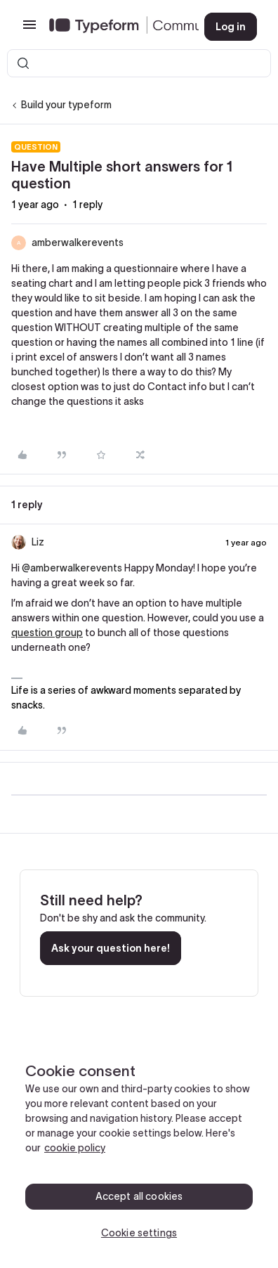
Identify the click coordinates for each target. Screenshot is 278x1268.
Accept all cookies (139, 1196)
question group (47, 632)
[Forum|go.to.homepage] (115, 26)
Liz (38, 542)
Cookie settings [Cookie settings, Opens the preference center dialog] (139, 1232)
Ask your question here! (110, 948)
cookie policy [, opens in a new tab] (74, 1147)
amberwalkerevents (78, 242)
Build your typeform (66, 104)
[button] (29, 29)
